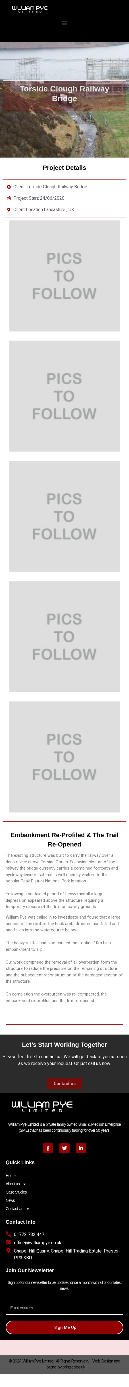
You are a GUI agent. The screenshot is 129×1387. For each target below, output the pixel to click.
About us (16, 1184)
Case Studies (16, 1192)
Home (10, 1175)
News (10, 1200)
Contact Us (18, 1209)
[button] (64, 23)
